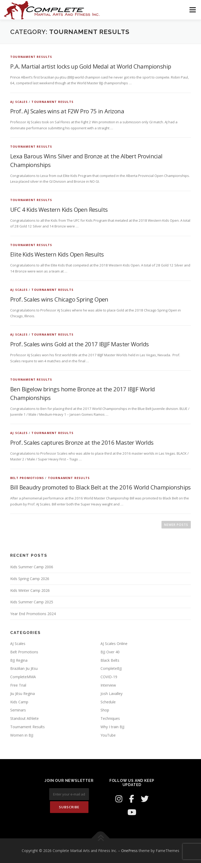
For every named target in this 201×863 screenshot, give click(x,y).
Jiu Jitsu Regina (22, 693)
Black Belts (109, 660)
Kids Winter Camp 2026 (30, 590)
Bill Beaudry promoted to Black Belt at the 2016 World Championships (100, 487)
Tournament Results (31, 57)
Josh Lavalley (111, 693)
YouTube (108, 735)
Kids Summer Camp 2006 (31, 566)
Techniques (110, 718)
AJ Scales (19, 102)
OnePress (129, 850)
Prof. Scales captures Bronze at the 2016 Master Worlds (82, 442)
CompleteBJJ (111, 668)
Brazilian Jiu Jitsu (24, 668)
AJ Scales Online (113, 643)
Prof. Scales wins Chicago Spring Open (59, 299)
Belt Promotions (27, 478)
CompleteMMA (23, 676)
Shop (104, 710)
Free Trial (18, 685)
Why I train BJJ (112, 726)
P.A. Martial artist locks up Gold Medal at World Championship (90, 66)
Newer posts (176, 524)
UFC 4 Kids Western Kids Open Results (59, 209)
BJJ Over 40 (110, 651)
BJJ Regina (18, 660)
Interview (108, 685)
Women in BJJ (21, 735)
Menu (192, 9)
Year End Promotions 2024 (33, 613)
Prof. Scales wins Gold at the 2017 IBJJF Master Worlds (79, 344)
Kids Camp (19, 701)
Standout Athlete (24, 718)
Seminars (18, 710)
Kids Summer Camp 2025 (31, 601)
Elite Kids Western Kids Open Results (57, 254)
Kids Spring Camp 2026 (29, 578)
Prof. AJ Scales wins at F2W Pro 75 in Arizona (67, 111)
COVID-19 (108, 676)
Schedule (108, 701)
